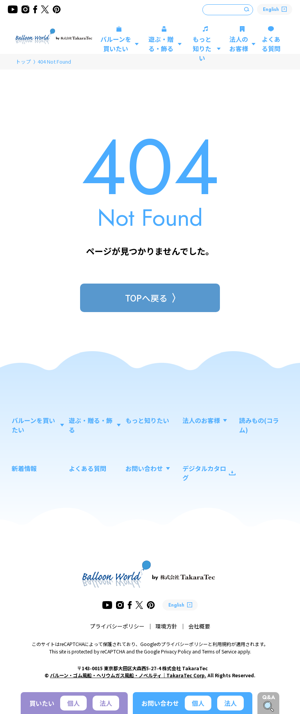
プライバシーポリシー (117, 626)
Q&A (268, 697)
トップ (23, 61)
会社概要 (199, 626)
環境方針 (166, 626)
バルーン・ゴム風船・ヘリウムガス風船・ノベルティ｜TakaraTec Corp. (128, 675)
